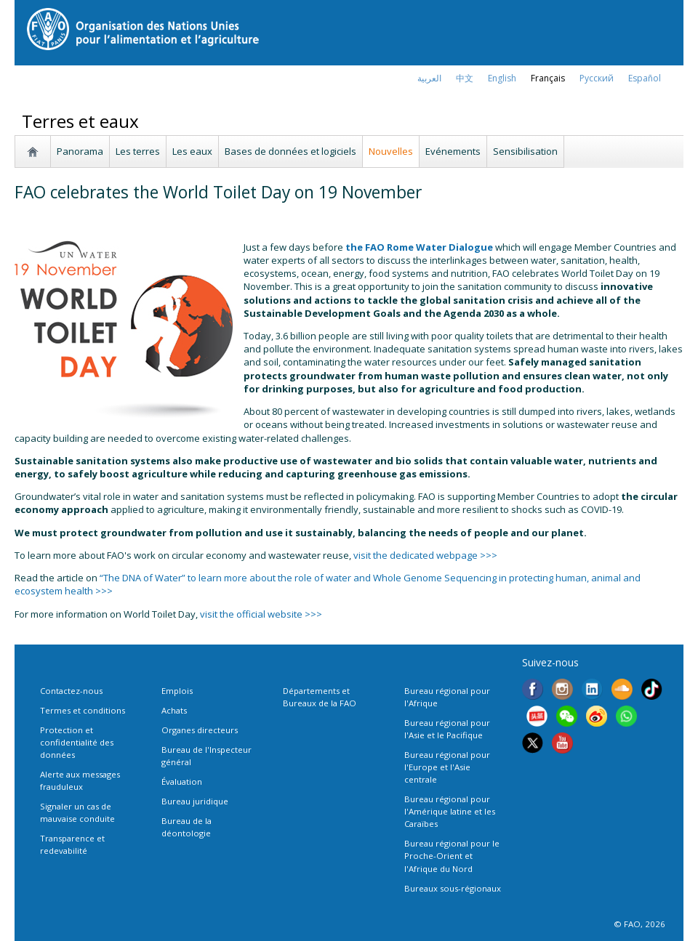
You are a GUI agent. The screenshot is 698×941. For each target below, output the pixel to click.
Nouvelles (391, 151)
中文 (464, 78)
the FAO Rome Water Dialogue (419, 247)
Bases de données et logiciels (290, 151)
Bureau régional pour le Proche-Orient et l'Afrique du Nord (452, 855)
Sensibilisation (525, 151)
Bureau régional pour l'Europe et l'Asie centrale (447, 767)
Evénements (453, 151)
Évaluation (181, 781)
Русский (596, 78)
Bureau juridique (194, 801)
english (502, 78)
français (548, 78)
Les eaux (192, 151)
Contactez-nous (71, 690)
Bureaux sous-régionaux (452, 888)
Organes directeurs (199, 729)
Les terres (138, 151)
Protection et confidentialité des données (76, 742)
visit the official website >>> (261, 614)
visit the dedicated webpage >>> (425, 555)
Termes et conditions (82, 710)
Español (644, 78)
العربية (429, 78)
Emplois (177, 690)
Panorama (80, 151)
